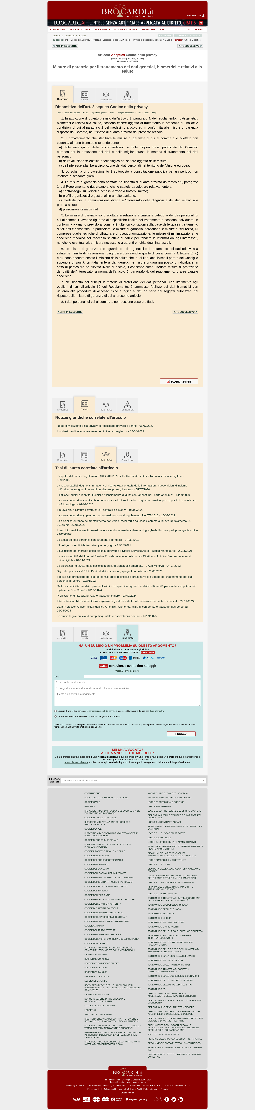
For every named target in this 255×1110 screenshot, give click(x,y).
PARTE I (108, 40)
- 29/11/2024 (125, 601)
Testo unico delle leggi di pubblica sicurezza (175, 931)
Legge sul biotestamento (99, 1005)
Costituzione (148, 29)
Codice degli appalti (96, 943)
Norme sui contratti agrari (164, 822)
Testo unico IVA (157, 989)
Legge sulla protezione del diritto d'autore (174, 811)
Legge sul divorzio (95, 981)
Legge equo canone (159, 837)
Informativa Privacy (126, 1089)
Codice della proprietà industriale (105, 917)
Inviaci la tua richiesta (76, 762)
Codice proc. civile (79, 29)
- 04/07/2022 (119, 565)
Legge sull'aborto (95, 954)
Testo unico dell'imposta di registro (170, 985)
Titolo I (143, 40)
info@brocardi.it (109, 1089)
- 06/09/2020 (100, 509)
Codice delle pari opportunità (102, 904)
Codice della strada (96, 855)
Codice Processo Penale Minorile (104, 851)
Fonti (65, 40)
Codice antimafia (94, 926)
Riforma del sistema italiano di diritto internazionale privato (170, 888)
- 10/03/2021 (116, 515)
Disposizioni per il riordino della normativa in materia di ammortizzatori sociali (112, 1043)
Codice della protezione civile (102, 934)
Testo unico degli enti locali (165, 909)
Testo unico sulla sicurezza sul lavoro (172, 956)
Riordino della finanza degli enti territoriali (175, 1039)
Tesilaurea (106, 96)
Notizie (84, 96)
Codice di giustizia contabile (101, 908)
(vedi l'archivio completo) (127, 671)
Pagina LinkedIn (180, 1098)
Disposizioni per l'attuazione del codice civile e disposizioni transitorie (112, 812)
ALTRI (162, 29)
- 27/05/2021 (98, 539)
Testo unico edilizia (159, 918)
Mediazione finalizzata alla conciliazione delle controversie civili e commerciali (172, 876)
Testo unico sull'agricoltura (165, 960)
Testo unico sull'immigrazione (166, 922)
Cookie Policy (143, 1089)
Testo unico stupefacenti (163, 927)
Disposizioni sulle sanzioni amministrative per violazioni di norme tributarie (175, 1019)
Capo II (173, 40)
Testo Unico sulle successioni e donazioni (173, 976)
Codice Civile (57, 29)
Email (56, 677)
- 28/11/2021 (124, 550)
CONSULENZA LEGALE (188, 35)
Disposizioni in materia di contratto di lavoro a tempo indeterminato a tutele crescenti (112, 1026)
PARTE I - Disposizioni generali (94, 113)
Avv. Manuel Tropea (137, 1082)
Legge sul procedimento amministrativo (172, 842)
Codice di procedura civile (100, 817)
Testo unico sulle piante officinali (169, 965)
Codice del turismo (95, 890)
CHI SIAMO (165, 35)
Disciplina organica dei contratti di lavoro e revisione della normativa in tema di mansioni (111, 1020)
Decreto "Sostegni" (96, 967)
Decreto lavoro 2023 (96, 959)
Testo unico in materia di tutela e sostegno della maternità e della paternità (174, 899)
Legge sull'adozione (96, 994)
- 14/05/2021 (100, 431)
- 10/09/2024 (97, 595)
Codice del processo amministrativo (106, 886)
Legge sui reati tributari (162, 893)
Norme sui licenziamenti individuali (168, 793)
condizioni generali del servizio (102, 711)
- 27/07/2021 (94, 545)
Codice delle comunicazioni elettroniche (109, 899)
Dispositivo (62, 406)
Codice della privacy (80, 40)
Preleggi (89, 806)
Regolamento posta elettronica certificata (174, 1043)
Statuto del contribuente (163, 1034)
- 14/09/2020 (123, 495)
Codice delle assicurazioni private (105, 873)
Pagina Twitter (173, 1098)
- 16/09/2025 (107, 616)
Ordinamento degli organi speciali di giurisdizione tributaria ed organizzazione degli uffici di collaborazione (173, 1027)
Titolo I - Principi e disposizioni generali (125, 113)
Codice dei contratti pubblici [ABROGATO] (108, 882)
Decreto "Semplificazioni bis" (101, 963)
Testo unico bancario (161, 913)
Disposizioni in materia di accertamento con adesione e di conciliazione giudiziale (174, 1012)
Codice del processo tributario (103, 860)
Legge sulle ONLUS (159, 864)
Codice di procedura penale (101, 840)
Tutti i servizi (195, 29)
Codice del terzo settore (99, 930)
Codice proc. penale (125, 29)
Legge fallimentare (159, 806)
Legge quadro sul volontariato (167, 860)
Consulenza (127, 96)
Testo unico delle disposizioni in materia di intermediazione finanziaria (173, 950)
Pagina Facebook (166, 1098)
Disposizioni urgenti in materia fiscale (171, 1007)
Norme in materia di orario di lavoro (170, 797)
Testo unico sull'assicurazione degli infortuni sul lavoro (170, 936)
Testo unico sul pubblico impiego (168, 905)
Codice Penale (102, 29)
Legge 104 (90, 1010)
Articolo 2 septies (192, 40)
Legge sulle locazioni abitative (166, 833)
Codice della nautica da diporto (103, 912)
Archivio (164, 1089)
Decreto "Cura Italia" (97, 976)
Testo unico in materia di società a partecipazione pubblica (168, 970)
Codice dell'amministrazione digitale (106, 921)
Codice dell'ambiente (97, 895)
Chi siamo (154, 1089)
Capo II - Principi (150, 113)
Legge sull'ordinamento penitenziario (171, 882)
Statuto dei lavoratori (98, 1014)
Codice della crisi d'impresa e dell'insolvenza (112, 939)
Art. (66, 46)
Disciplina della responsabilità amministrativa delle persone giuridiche (172, 854)
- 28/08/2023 (109, 571)
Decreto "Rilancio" (95, 972)
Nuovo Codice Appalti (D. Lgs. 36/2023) (106, 797)
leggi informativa (157, 711)
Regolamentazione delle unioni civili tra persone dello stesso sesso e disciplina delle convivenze (112, 987)
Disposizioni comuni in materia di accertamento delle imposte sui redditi (172, 994)
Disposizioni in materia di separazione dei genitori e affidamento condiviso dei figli (109, 948)
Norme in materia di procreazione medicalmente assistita (104, 1000)
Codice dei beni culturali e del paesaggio (109, 877)
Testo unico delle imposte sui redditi (170, 980)
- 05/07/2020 (105, 425)
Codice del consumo (96, 869)
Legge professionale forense (166, 802)
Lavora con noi (127, 1093)
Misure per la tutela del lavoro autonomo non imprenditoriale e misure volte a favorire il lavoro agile (112, 1035)
